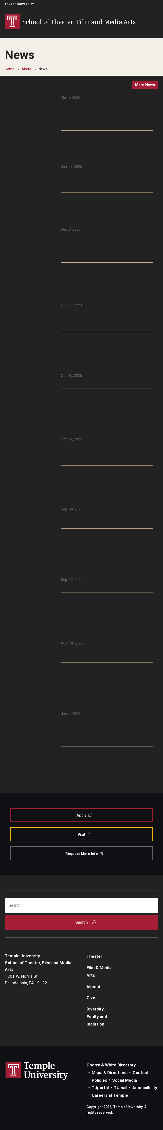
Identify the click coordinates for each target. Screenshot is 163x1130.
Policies (99, 1080)
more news (145, 85)
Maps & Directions (109, 1072)
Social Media (124, 1080)
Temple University (19, 4)
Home (9, 69)
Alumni (93, 986)
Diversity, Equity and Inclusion (97, 1016)
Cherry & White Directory (111, 1064)
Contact (141, 1072)
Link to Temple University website (37, 1071)
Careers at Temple (110, 1095)
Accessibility (144, 1087)
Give (91, 997)
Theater (94, 956)
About (26, 69)
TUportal (100, 1087)
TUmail (120, 1087)
